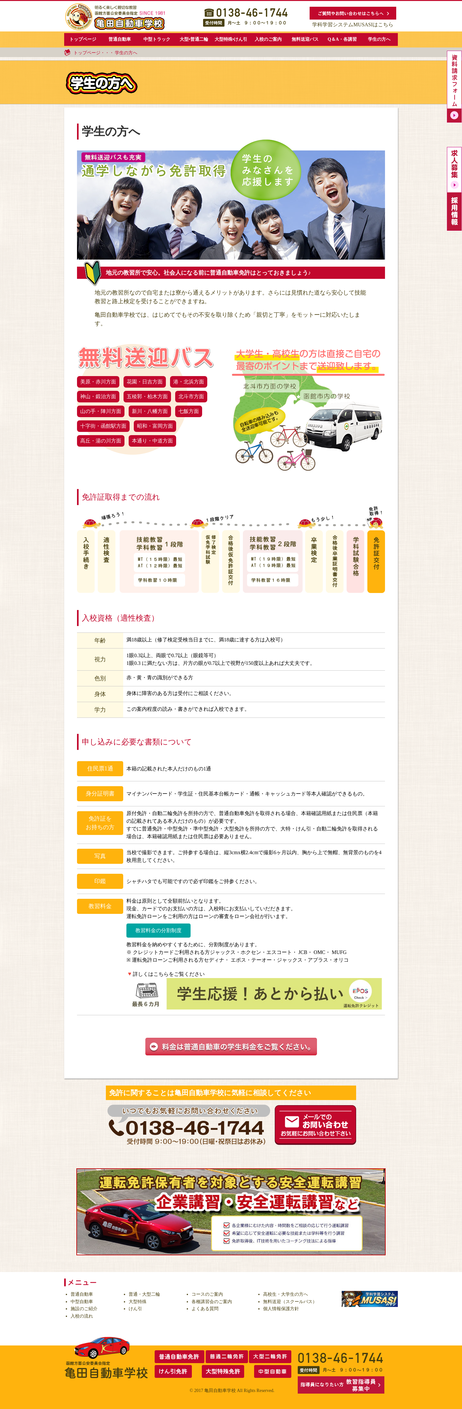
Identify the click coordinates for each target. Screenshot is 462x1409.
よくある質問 (205, 1308)
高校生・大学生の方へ (285, 1294)
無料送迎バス (305, 39)
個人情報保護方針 (281, 1308)
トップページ (82, 39)
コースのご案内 (207, 1294)
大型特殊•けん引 (231, 39)
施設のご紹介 (84, 1308)
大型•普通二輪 (194, 39)
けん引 (135, 1308)
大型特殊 (138, 1301)
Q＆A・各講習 (342, 39)
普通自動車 (119, 39)
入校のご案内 (268, 39)
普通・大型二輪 (144, 1294)
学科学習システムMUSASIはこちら (352, 24)
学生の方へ (379, 39)
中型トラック (156, 39)
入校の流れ (82, 1316)
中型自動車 (82, 1301)
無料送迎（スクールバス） (290, 1301)
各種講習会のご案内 (212, 1301)
